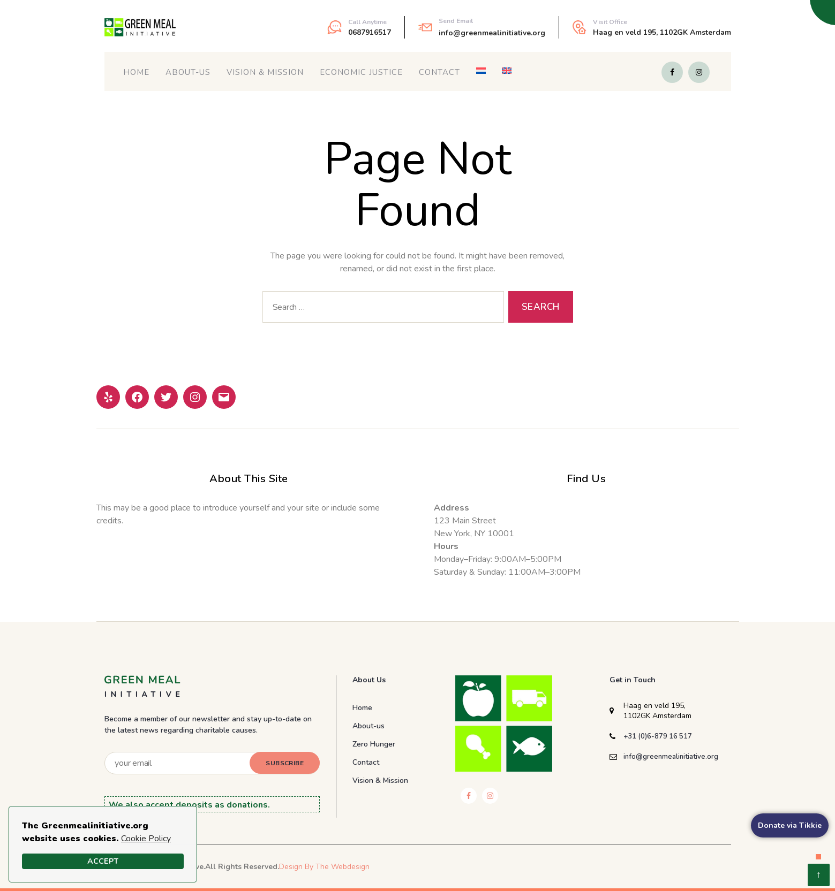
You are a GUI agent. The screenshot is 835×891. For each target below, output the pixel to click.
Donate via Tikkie (790, 825)
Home (136, 72)
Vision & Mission (265, 72)
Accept (102, 861)
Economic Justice (361, 72)
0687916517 (369, 32)
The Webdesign (342, 867)
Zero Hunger (373, 744)
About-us (188, 72)
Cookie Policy (146, 838)
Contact (439, 72)
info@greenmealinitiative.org (492, 33)
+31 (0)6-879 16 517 (657, 736)
